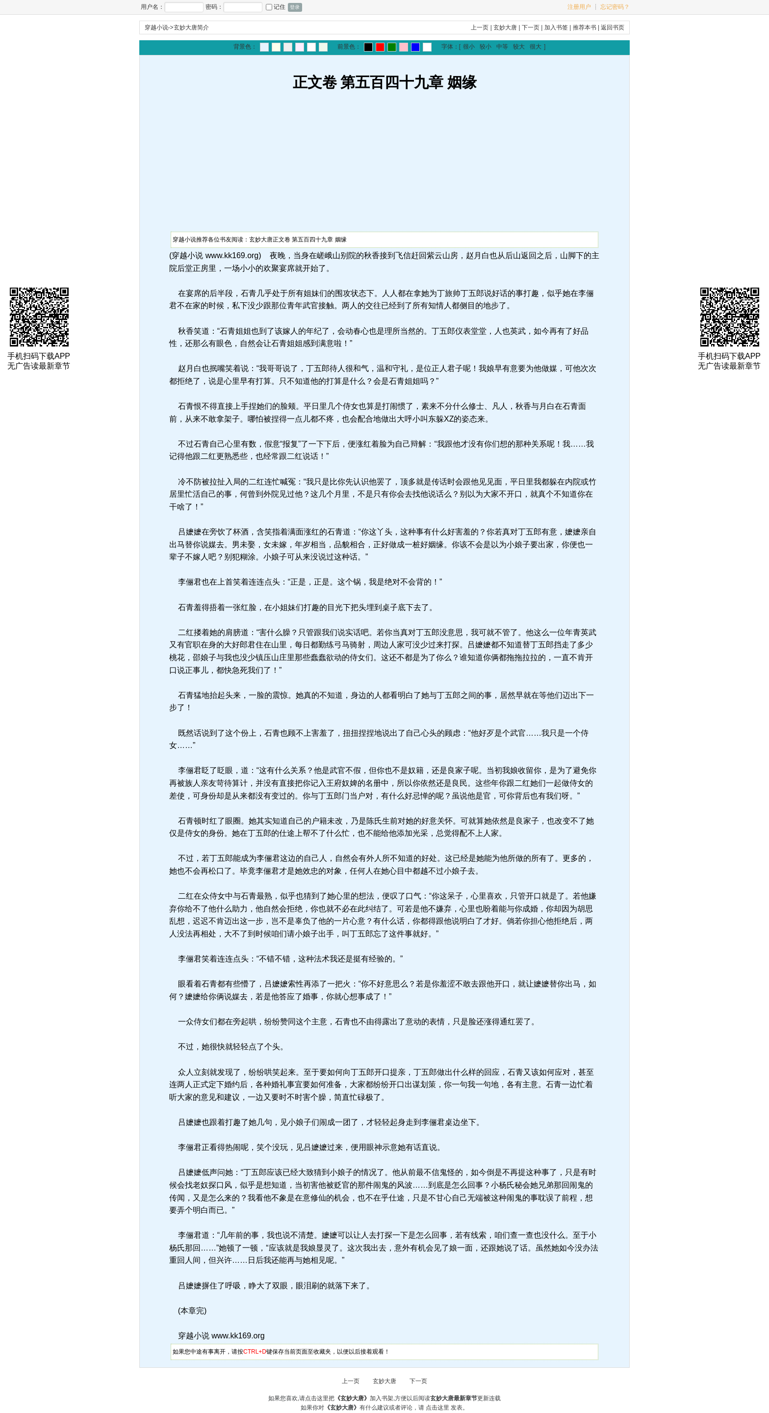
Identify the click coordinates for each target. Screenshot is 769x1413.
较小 (485, 46)
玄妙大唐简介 (191, 27)
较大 (519, 46)
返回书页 (612, 27)
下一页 (530, 27)
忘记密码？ (615, 6)
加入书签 (556, 27)
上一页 (479, 27)
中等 (502, 46)
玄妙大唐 (505, 27)
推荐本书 (584, 27)
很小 (469, 46)
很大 (535, 46)
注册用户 (579, 6)
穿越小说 (156, 27)
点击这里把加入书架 (349, 1398)
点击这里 (437, 1407)
